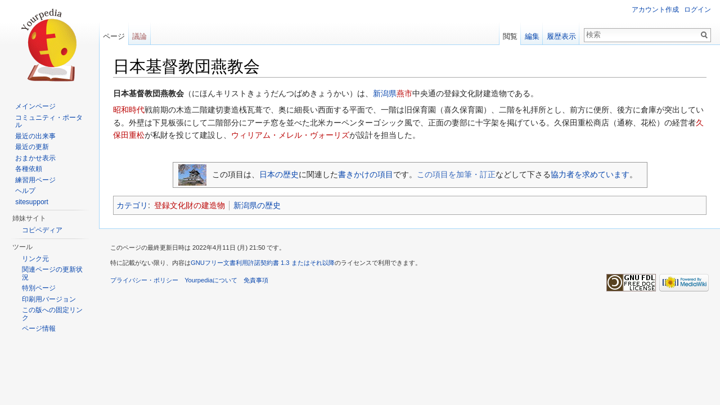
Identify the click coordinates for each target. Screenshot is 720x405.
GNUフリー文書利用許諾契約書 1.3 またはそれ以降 (263, 262)
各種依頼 (28, 169)
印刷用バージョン (49, 299)
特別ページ (39, 288)
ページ (114, 36)
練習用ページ (35, 180)
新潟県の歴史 (257, 205)
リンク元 (35, 259)
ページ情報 (39, 328)
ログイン (697, 10)
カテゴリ (132, 205)
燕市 (404, 93)
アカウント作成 (655, 10)
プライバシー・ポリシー (144, 280)
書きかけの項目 (365, 174)
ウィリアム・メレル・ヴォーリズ (290, 135)
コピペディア (42, 230)
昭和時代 (129, 109)
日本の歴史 (279, 174)
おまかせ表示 (35, 158)
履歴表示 (561, 36)
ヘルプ (25, 191)
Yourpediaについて (210, 280)
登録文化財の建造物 (189, 205)
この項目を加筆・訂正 (456, 174)
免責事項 (256, 280)
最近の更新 (32, 147)
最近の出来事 (35, 136)
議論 (139, 36)
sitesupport (31, 202)
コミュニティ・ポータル (49, 121)
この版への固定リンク (52, 314)
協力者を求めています (590, 174)
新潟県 (385, 93)
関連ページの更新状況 (52, 273)
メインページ (35, 106)
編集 (532, 36)
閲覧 (510, 36)
